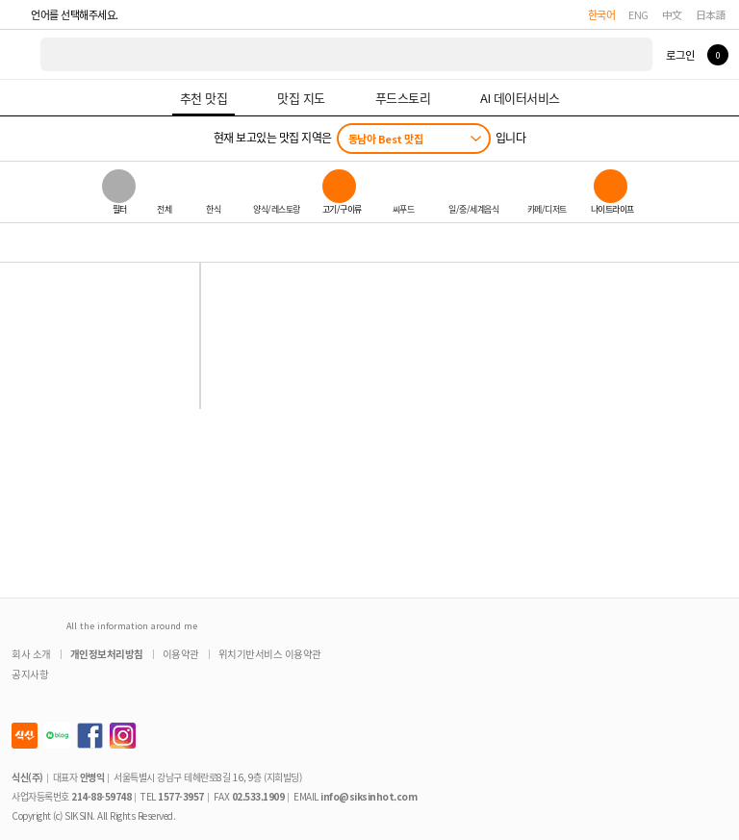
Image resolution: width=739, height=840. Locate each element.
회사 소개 (31, 654)
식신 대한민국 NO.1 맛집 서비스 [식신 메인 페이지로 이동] (21, 54)
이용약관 (181, 654)
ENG (638, 14)
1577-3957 (181, 796)
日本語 (711, 14)
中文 (672, 14)
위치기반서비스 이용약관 (269, 654)
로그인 (680, 55)
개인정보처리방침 (106, 654)
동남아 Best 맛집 (385, 138)
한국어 (602, 14)
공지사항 (30, 674)
